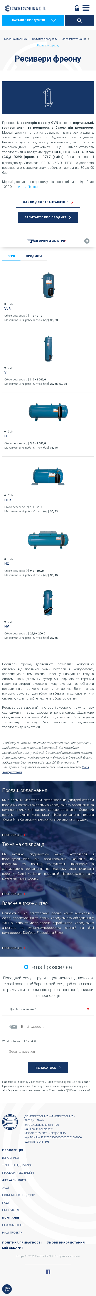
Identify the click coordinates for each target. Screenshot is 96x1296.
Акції (5, 1187)
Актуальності (14, 1180)
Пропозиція (12, 1150)
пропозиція (12, 835)
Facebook (48, 1272)
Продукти (34, 256)
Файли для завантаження (46, 202)
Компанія (10, 1217)
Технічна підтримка (17, 1165)
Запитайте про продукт (46, 217)
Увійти (76, 7)
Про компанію (13, 1225)
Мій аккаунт (13, 1247)
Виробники (10, 1157)
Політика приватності (22, 1242)
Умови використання (66, 1242)
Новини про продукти (18, 1195)
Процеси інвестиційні (18, 1172)
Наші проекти (12, 1232)
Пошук (79, 20)
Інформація (10, 1210)
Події (5, 1202)
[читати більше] (27, 187)
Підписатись (45, 1067)
